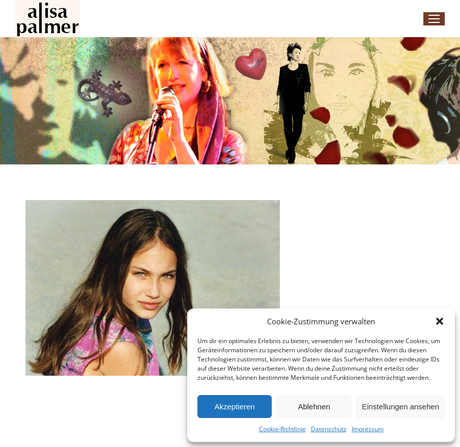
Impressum (368, 429)
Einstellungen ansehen (400, 406)
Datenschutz (329, 429)
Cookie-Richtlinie (282, 429)
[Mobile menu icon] (434, 18)
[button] (440, 321)
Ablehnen (314, 406)
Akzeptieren (234, 406)
